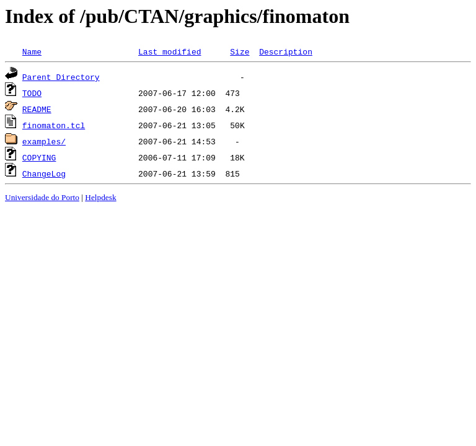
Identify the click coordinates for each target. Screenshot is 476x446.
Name (32, 51)
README (36, 109)
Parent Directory (61, 76)
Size (239, 51)
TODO (32, 92)
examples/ (44, 141)
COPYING (39, 157)
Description (285, 51)
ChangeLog (44, 173)
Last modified (169, 51)
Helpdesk (100, 197)
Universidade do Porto (42, 197)
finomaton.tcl (53, 125)
